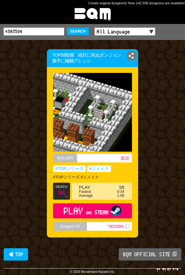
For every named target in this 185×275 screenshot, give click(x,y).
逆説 (125, 158)
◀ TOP (15, 254)
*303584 (118, 226)
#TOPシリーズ (69, 168)
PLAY (92, 210)
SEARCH (78, 31)
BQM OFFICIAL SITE (150, 254)
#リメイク (99, 168)
